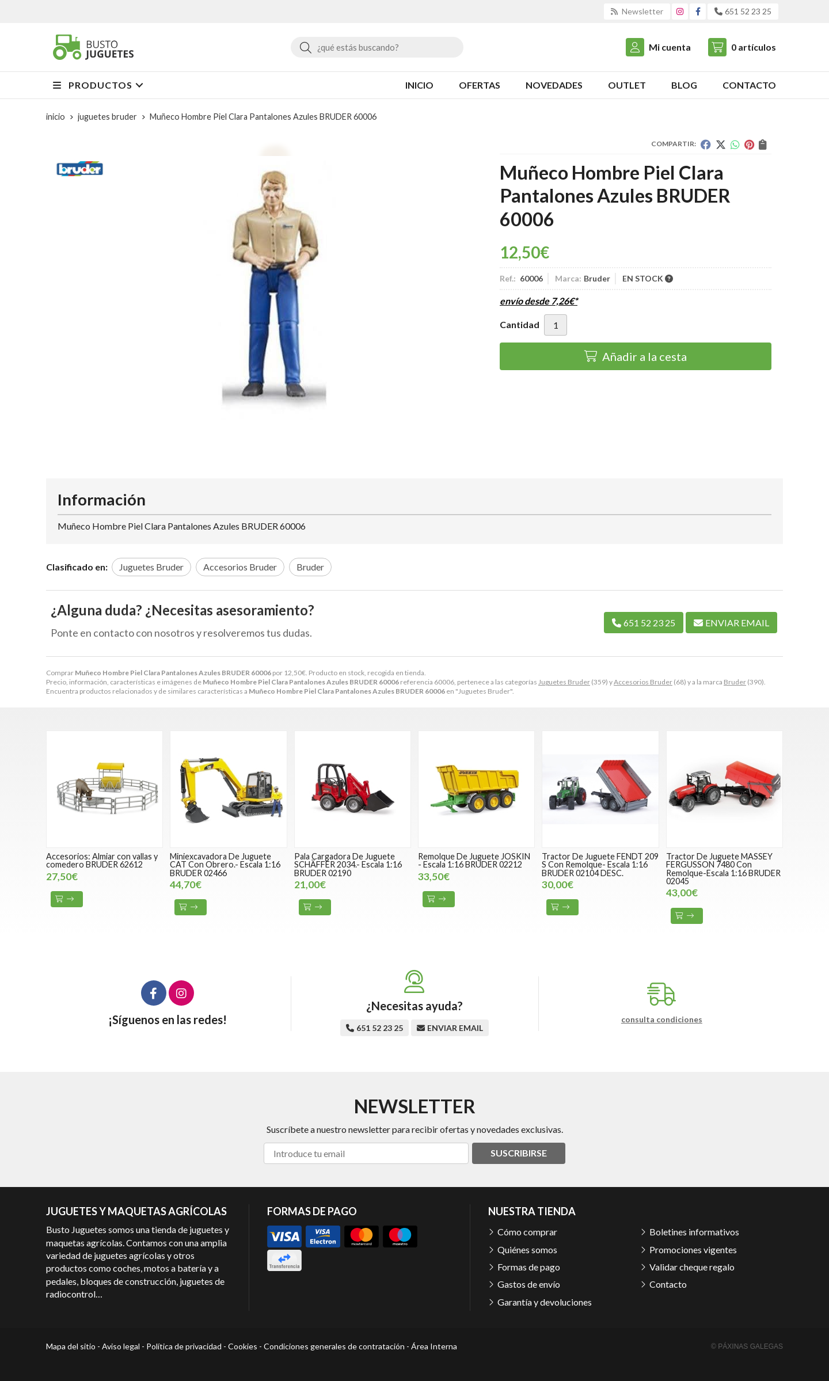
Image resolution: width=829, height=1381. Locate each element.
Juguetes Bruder (564, 682)
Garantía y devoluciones (544, 1301)
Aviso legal (121, 1346)
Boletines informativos (694, 1231)
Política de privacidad (184, 1346)
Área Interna (434, 1346)
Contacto (668, 1284)
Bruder (735, 682)
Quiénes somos (527, 1249)
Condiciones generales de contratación (334, 1346)
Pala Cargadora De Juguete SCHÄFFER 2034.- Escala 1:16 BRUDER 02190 (348, 864)
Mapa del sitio (71, 1346)
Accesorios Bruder (643, 682)
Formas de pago (528, 1266)
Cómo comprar (527, 1231)
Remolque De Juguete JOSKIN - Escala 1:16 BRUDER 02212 (474, 860)
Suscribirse (518, 1152)
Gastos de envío (528, 1284)
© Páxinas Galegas (747, 1346)
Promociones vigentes (693, 1249)
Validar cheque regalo (692, 1266)
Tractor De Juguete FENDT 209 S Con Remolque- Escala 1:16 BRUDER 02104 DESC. (600, 864)
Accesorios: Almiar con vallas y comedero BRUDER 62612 (102, 860)
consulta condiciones (661, 1019)
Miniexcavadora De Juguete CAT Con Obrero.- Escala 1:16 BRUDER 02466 (225, 864)
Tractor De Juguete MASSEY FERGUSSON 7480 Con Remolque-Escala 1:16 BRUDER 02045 (723, 868)
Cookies (242, 1346)
